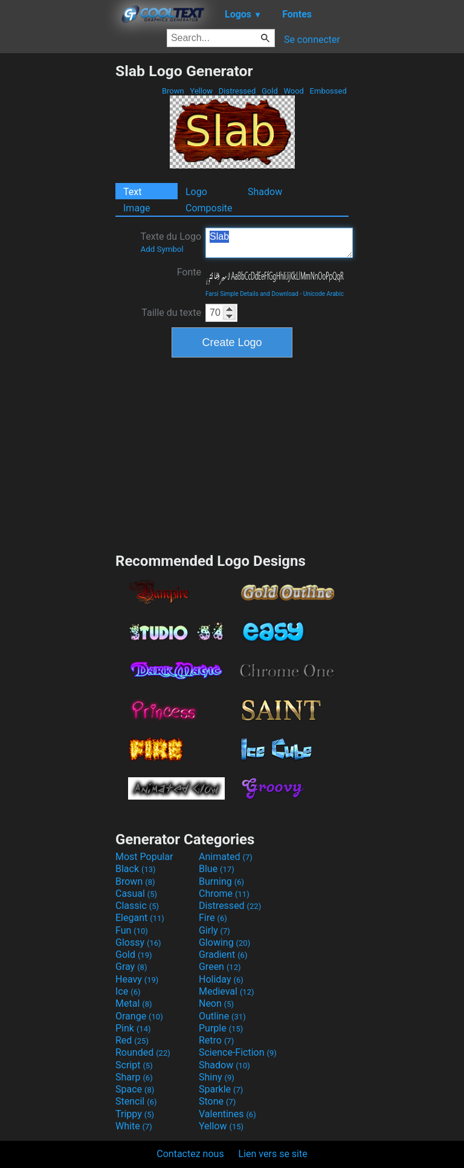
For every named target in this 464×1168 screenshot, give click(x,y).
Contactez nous (190, 1154)
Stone (217, 1101)
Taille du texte (171, 312)
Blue (216, 868)
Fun (131, 930)
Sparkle (221, 1089)
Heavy (136, 979)
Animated (226, 856)
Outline (222, 1016)
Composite (209, 208)
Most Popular (144, 856)
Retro (216, 1040)
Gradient (223, 954)
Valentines (227, 1114)
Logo (196, 191)
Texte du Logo (170, 242)
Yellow (201, 90)
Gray (131, 966)
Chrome (224, 893)
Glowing (224, 942)
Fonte (189, 272)
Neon (216, 1003)
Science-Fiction (238, 1052)
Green (220, 966)
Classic (137, 905)
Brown (173, 90)
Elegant (139, 917)
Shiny (216, 1077)
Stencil (135, 1101)
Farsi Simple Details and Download (251, 293)
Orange (139, 1016)
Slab (279, 243)
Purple (221, 1028)
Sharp (134, 1077)
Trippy (134, 1114)
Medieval (226, 991)
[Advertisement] (57, 243)
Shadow (265, 191)
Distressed (237, 90)
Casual (136, 893)
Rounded (142, 1052)
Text (132, 191)
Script (134, 1065)
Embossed (328, 90)
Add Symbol (161, 249)
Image (136, 208)
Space (134, 1089)
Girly (214, 930)
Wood (294, 90)
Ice (127, 991)
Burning (221, 881)
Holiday (221, 979)
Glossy (138, 942)
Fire (213, 917)
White (133, 1126)
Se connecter (312, 39)
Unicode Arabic (323, 293)
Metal (133, 1003)
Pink (133, 1028)
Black (135, 868)
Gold (270, 90)
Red (132, 1040)
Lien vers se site (273, 1154)
